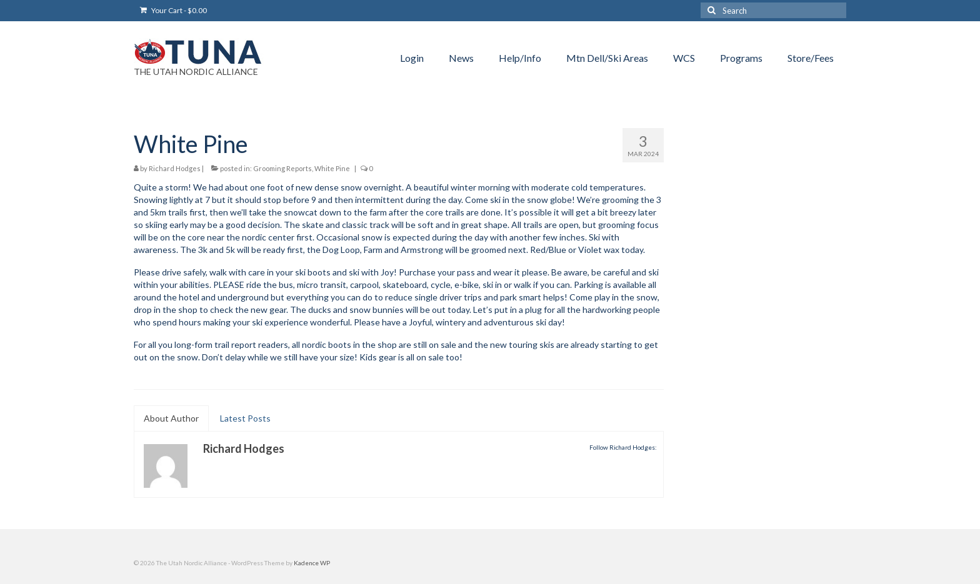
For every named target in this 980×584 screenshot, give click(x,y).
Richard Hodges (175, 168)
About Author (171, 418)
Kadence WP (312, 563)
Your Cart (173, 10)
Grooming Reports (282, 168)
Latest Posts (245, 418)
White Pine (332, 168)
